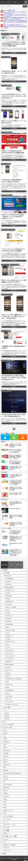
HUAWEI (6, 770)
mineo (7, 693)
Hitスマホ (8, 667)
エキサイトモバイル (10, 641)
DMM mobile (9, 595)
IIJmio (7, 610)
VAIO (5, 804)
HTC (5, 767)
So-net (7, 633)
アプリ (4, 721)
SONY (5, 799)
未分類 (4, 853)
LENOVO (6, 779)
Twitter (5, 435)
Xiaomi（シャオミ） (8, 810)
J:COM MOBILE (10, 578)
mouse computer (8, 784)
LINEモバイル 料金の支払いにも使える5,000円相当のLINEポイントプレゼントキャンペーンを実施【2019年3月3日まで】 (15, 22)
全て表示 (13, 10)
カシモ (7, 644)
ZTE (5, 813)
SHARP (6, 793)
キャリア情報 (7, 707)
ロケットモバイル (10, 656)
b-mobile (8, 673)
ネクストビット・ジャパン (10, 824)
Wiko (5, 807)
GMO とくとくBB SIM (11, 607)
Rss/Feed (23, 435)
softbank (7, 716)
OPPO (5, 790)
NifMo (7, 627)
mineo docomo (9, 624)
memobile (8, 621)
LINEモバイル (9, 615)
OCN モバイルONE (10, 630)
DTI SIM (8, 598)
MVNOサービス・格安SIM (10, 844)
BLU (5, 744)
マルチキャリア (8, 670)
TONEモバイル (9, 635)
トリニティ (6, 822)
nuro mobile (9, 696)
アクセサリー (7, 847)
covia (5, 747)
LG (4, 781)
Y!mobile (7, 719)
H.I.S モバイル (9, 684)
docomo (7, 713)
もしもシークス (9, 653)
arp (5, 736)
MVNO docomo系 (9, 587)
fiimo (7, 681)
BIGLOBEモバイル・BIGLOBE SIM (14, 678)
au (5, 710)
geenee (5, 759)
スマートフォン (7, 850)
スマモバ (8, 647)
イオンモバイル (9, 701)
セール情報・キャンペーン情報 (10, 836)
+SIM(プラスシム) (10, 590)
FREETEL (6, 753)
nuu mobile (6, 787)
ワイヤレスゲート (10, 658)
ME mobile (8, 618)
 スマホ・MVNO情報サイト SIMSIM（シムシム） (11, 2)
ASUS (5, 739)
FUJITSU (6, 756)
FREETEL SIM (9, 601)
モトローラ (6, 827)
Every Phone (7, 750)
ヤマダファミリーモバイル (12, 704)
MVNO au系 (8, 575)
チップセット (6, 839)
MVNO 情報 (6, 572)
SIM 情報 (5, 570)
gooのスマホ (7, 764)
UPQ (5, 801)
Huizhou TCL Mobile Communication (12, 773)
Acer (5, 730)
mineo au (8, 581)
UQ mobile (8, 584)
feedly (14, 435)
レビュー (5, 842)
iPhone (5, 776)
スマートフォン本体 (7, 727)
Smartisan (6, 796)
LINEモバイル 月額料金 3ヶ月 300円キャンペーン (13, 24)
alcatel (5, 733)
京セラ (5, 833)
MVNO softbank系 (9, 664)
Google (5, 761)
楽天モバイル (9, 661)
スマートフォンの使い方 (8, 724)
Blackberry (6, 741)
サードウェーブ (7, 819)
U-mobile (8, 638)
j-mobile (8, 613)
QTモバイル (9, 698)
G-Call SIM (8, 604)
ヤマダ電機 (6, 830)
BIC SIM (8, 593)
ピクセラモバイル (10, 650)
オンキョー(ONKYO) (8, 816)
